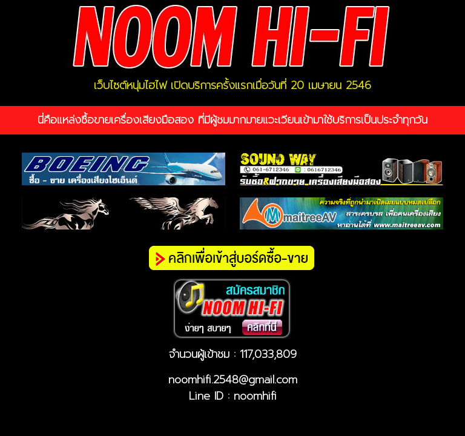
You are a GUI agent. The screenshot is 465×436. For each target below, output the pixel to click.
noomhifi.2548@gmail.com (232, 379)
